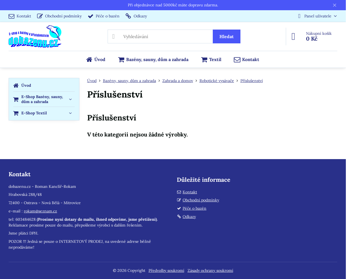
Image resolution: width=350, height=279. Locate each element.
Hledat (226, 36)
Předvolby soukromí (166, 270)
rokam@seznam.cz (40, 211)
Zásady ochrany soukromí (210, 270)
